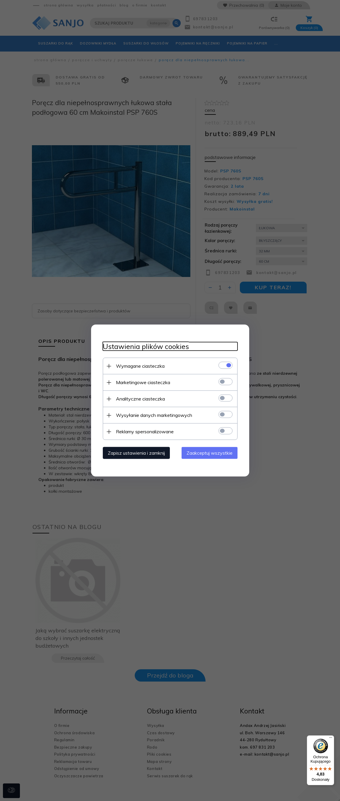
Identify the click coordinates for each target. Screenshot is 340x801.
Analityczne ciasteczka (140, 399)
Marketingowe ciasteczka (143, 382)
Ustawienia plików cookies (146, 346)
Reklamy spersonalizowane (145, 431)
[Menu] (330, 738)
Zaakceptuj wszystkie (210, 453)
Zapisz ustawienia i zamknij (136, 453)
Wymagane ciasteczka (140, 366)
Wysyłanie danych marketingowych (154, 415)
